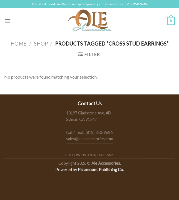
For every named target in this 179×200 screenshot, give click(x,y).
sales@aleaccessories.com (89, 138)
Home (18, 44)
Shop (41, 44)
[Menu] (7, 21)
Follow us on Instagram (89, 155)
